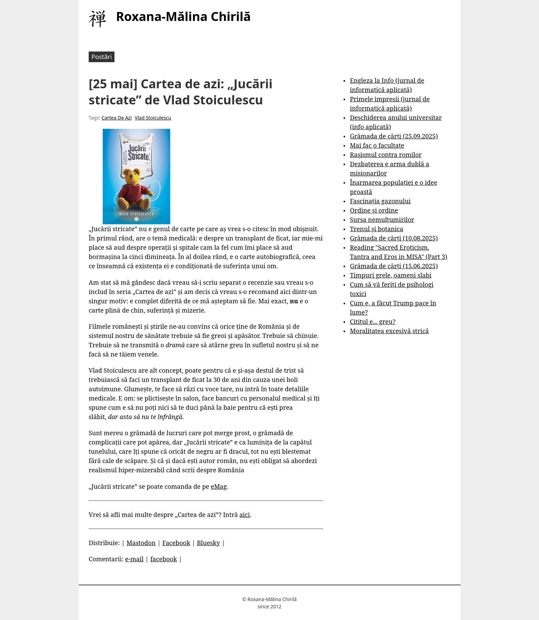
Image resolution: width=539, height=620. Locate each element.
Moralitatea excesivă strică (389, 331)
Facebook (176, 543)
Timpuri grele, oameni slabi (390, 275)
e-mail (134, 559)
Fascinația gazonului (380, 201)
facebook (163, 559)
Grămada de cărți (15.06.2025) (394, 266)
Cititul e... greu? (373, 321)
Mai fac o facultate (377, 145)
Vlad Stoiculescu (153, 117)
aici (244, 514)
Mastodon (141, 543)
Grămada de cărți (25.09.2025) (394, 136)
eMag (219, 486)
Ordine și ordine (374, 210)
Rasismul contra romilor (386, 154)
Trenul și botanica (376, 229)
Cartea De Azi (116, 117)
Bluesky (208, 543)
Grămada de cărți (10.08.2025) (394, 238)
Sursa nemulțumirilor (382, 219)
